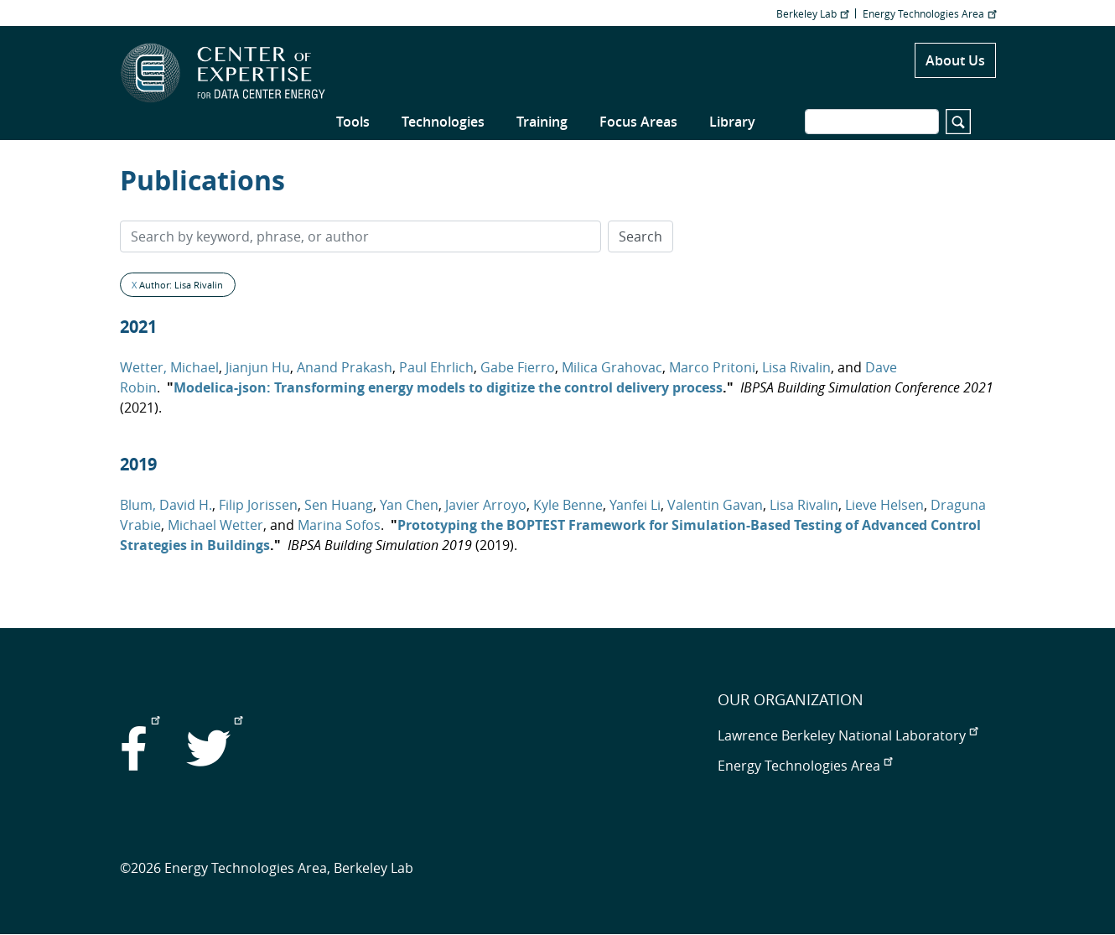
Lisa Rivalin (796, 367)
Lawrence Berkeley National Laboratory (848, 735)
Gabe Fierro (517, 367)
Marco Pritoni (712, 367)
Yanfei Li (635, 505)
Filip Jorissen (258, 505)
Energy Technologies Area (929, 13)
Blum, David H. (166, 505)
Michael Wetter (215, 525)
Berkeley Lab (812, 13)
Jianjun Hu (258, 367)
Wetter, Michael (169, 367)
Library (732, 121)
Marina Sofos (339, 525)
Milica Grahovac (612, 367)
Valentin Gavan (715, 505)
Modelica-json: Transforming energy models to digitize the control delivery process (448, 387)
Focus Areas (638, 121)
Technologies (443, 121)
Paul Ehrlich (436, 367)
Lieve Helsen (884, 505)
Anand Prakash (344, 367)
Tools (353, 121)
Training (542, 121)
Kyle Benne (568, 505)
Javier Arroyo (485, 505)
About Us (955, 60)
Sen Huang (338, 505)
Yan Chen (409, 505)
